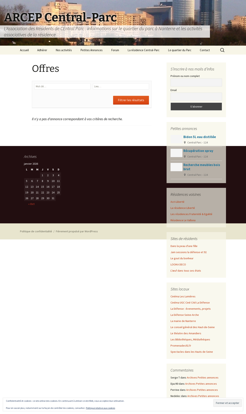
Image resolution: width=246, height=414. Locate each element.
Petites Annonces (91, 50)
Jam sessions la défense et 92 (189, 252)
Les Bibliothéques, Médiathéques (190, 339)
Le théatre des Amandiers (186, 333)
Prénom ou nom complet (185, 76)
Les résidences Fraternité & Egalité (191, 214)
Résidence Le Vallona (183, 220)
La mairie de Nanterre (183, 321)
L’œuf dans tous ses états (186, 270)
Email (174, 90)
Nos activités (64, 50)
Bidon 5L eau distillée (199, 137)
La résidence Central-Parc (143, 50)
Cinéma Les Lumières (183, 296)
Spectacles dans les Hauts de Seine (192, 351)
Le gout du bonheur (182, 258)
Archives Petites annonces (202, 377)
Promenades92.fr (181, 345)
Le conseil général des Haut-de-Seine (193, 327)
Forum (115, 50)
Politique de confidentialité (36, 231)
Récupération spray (198, 151)
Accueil (24, 50)
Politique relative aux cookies (100, 407)
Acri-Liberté (177, 202)
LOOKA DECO (178, 264)
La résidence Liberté (183, 208)
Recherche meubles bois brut (201, 167)
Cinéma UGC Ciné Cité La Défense (190, 302)
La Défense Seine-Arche (185, 315)
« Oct (31, 204)
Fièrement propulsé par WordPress (77, 231)
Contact (205, 50)
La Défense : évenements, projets (191, 308)
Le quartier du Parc (179, 50)
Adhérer (42, 50)
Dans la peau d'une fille (184, 246)
